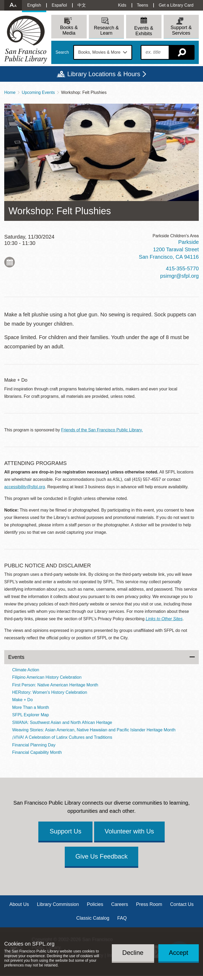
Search (62, 52)
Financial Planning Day (34, 745)
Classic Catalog (92, 918)
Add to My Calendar (9, 262)
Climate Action (25, 670)
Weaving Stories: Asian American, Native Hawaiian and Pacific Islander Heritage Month (94, 730)
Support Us (65, 831)
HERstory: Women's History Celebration (49, 692)
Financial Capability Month (37, 752)
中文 (81, 5)
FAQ (122, 918)
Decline (133, 952)
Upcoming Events (38, 92)
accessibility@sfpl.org (24, 487)
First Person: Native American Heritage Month (55, 685)
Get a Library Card (176, 5)
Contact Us (182, 904)
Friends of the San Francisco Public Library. (102, 430)
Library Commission (58, 904)
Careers (119, 904)
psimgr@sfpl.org (179, 276)
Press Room (149, 904)
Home (10, 92)
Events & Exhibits (143, 30)
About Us (19, 904)
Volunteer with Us (129, 831)
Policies (95, 904)
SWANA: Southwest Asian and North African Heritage (62, 722)
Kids (122, 5)
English (34, 5)
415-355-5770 (182, 268)
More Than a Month (30, 707)
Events (16, 657)
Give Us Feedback (101, 856)
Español (59, 5)
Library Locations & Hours (103, 73)
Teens (142, 5)
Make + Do (22, 699)
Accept (178, 952)
